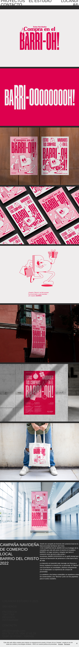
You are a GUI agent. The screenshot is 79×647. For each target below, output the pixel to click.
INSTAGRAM (10, 619)
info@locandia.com (13, 630)
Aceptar (60, 644)
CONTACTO (11, 4)
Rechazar (67, 644)
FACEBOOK (9, 611)
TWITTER (8, 614)
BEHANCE (8, 617)
